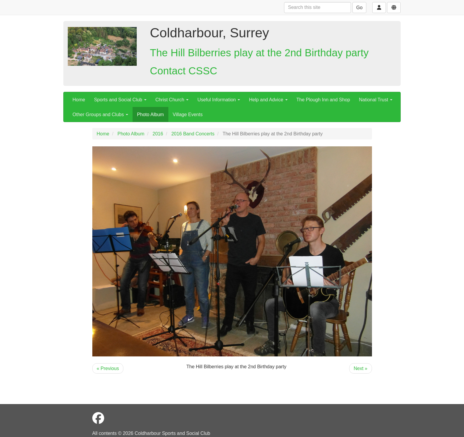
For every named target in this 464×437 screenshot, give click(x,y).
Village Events (188, 114)
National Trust (375, 99)
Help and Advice (268, 99)
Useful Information (218, 99)
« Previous (108, 368)
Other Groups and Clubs (100, 114)
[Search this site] (317, 7)
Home (78, 99)
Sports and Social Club (120, 99)
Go (359, 7)
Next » (360, 368)
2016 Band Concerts (193, 133)
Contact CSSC (184, 70)
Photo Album (150, 114)
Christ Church (171, 99)
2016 (158, 133)
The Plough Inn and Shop (323, 99)
